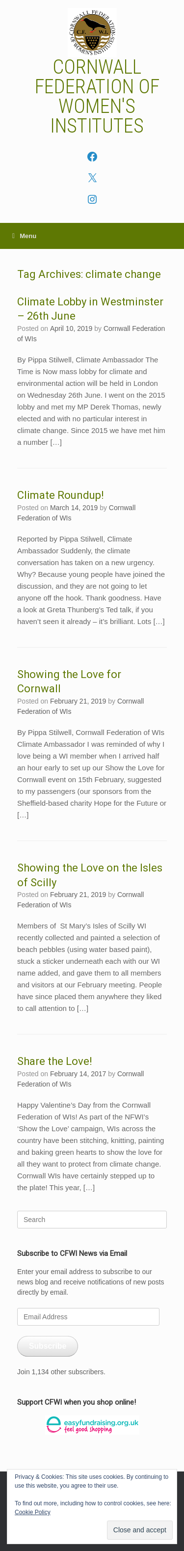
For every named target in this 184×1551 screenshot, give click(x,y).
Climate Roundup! (60, 495)
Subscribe (47, 1346)
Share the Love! (54, 1061)
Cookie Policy (33, 1512)
